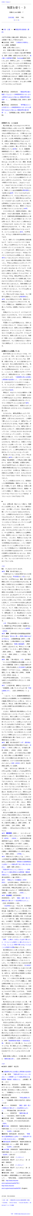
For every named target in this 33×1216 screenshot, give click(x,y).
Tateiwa (8, 2)
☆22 (22, 576)
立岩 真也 (11, 17)
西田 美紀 (6, 1126)
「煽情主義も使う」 (9, 1058)
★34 (11, 390)
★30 (25, 208)
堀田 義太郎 (7, 1141)
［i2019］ (14, 838)
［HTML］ (19, 854)
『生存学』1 (10, 1131)
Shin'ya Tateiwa (13, 1202)
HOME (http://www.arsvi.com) (21, 1214)
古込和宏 (9, 895)
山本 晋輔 (6, 1149)
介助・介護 (6, 29)
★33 (3, 299)
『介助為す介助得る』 (22, 42)
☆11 (21, 659)
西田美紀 (27, 742)
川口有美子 (22, 667)
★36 (10, 457)
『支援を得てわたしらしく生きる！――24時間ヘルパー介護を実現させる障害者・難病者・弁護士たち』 (16, 872)
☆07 (21, 742)
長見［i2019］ (16, 763)
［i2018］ (6, 838)
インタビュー (19, 1157)
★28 (14, 149)
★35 (27, 403)
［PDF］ (22, 893)
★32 (3, 257)
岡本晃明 (25, 190)
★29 (11, 193)
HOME (3, 2)
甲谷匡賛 (16, 576)
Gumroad (20, 58)
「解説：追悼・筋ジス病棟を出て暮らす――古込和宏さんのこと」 (16, 1108)
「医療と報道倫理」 (19, 644)
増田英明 (23, 296)
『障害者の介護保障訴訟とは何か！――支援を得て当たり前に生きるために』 (16, 864)
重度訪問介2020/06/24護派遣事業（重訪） (21, 1200)
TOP (12, 1214)
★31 (21, 232)
